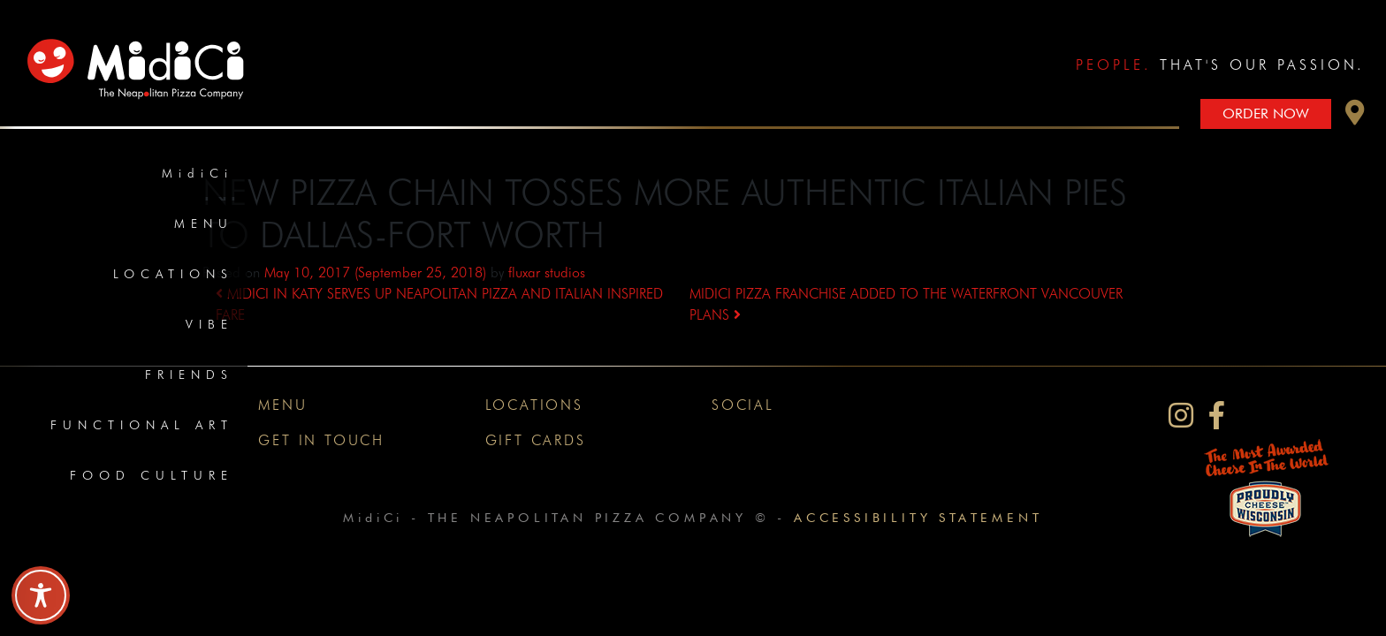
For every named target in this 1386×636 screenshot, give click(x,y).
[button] (1355, 117)
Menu (203, 223)
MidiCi (197, 173)
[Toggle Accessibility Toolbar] (40, 595)
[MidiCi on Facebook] (1216, 415)
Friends (189, 374)
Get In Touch (321, 440)
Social (743, 405)
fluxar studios (546, 272)
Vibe (209, 324)
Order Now (1265, 113)
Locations (173, 274)
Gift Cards (535, 440)
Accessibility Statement (918, 517)
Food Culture (151, 475)
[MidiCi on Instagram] (1181, 415)
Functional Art (141, 425)
